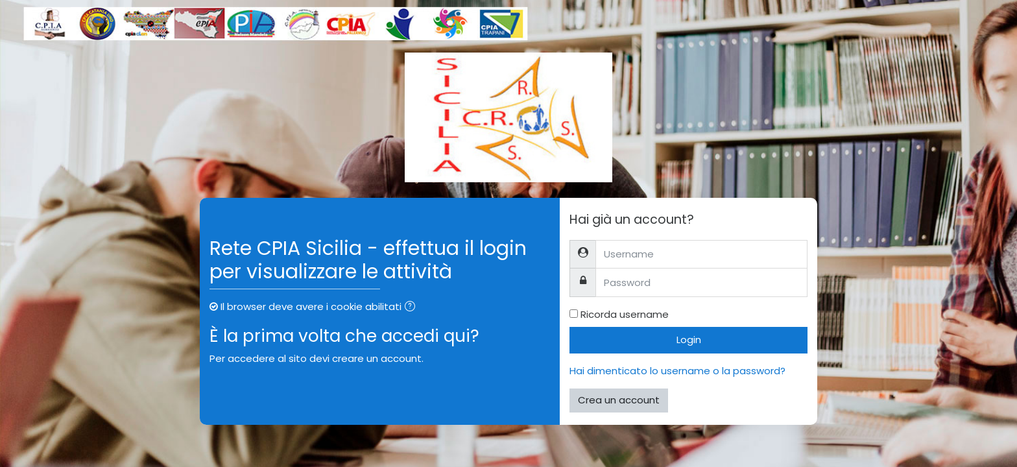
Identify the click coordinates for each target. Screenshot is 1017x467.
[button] (412, 308)
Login (688, 339)
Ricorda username (624, 314)
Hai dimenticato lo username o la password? (677, 370)
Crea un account (619, 400)
